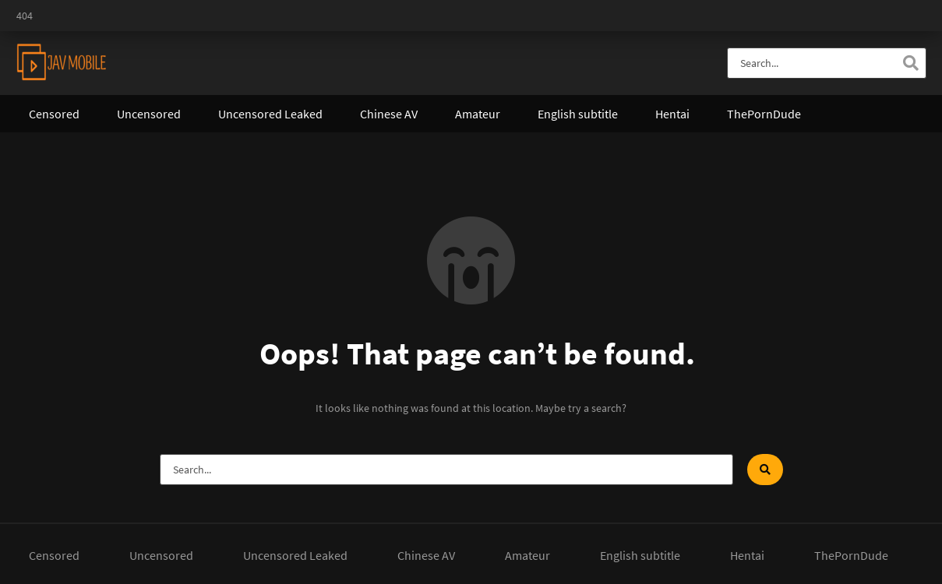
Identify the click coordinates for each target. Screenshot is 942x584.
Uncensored (149, 113)
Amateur (477, 113)
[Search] (910, 63)
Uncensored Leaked (270, 113)
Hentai (672, 113)
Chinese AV (389, 113)
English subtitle (578, 113)
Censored (54, 113)
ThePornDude (764, 113)
